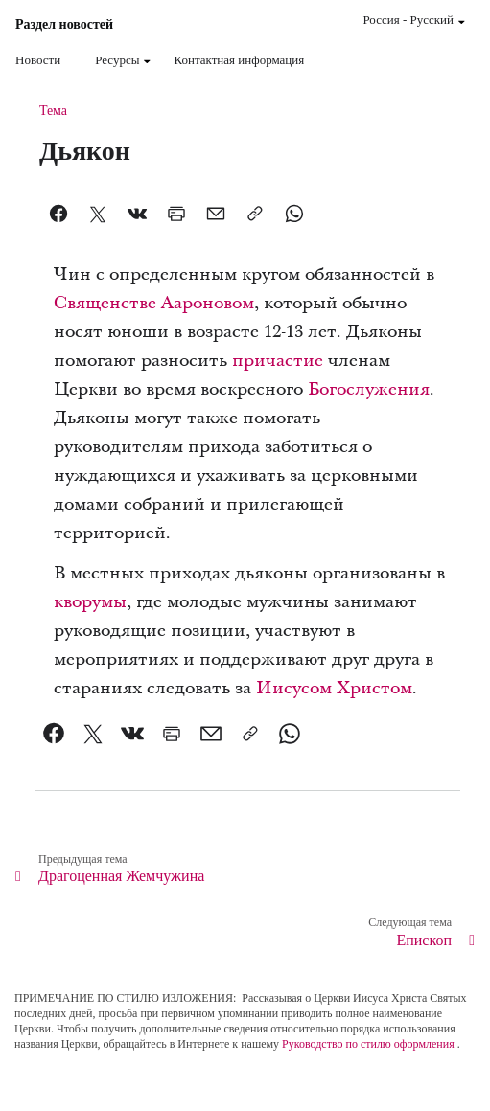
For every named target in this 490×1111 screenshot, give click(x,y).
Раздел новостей (64, 25)
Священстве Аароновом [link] (154, 303)
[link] (54, 733)
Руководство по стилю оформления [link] (368, 1044)
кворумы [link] (90, 602)
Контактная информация (239, 60)
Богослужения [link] (369, 389)
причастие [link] (277, 361)
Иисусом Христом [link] (334, 688)
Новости (37, 60)
